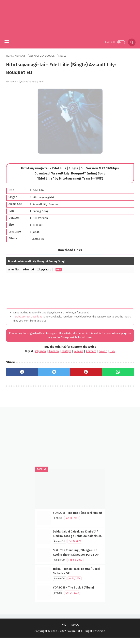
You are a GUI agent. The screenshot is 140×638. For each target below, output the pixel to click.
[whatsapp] (118, 370)
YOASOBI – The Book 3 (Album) (73, 587)
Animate (91, 349)
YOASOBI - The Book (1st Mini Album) (77, 512)
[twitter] (54, 370)
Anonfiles (14, 267)
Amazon (54, 349)
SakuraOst (73, 631)
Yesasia (78, 349)
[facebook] (22, 370)
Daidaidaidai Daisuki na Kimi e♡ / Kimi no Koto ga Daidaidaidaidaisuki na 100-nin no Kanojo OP (77, 536)
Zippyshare (46, 267)
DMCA (75, 625)
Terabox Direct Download (27, 314)
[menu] (8, 40)
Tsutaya (66, 349)
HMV (112, 349)
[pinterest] (86, 370)
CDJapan (40, 349)
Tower (103, 349)
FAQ (64, 625)
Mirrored (29, 267)
